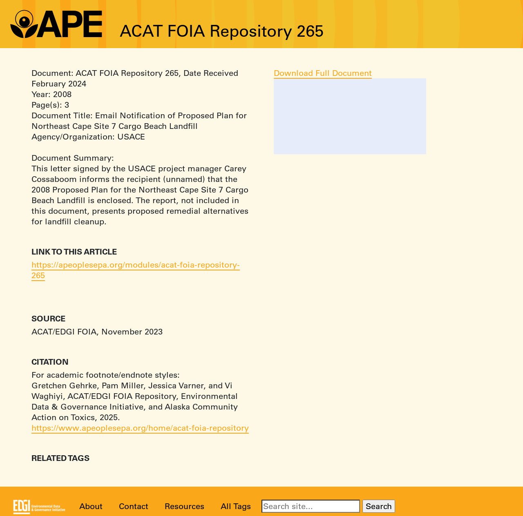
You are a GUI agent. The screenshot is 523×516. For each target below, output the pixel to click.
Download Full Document (323, 73)
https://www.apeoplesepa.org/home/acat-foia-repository (140, 428)
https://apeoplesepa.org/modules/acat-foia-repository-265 (135, 269)
